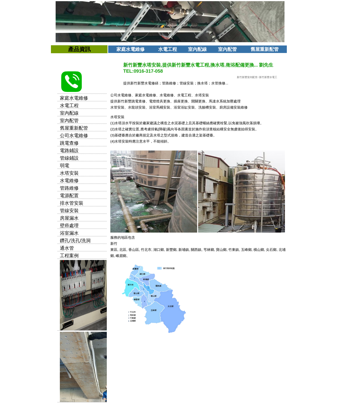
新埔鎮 (183, 250)
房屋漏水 (69, 218)
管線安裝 (69, 210)
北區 (122, 250)
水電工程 (167, 49)
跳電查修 (69, 143)
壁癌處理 (69, 225)
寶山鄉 (221, 250)
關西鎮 (196, 250)
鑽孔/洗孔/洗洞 (75, 240)
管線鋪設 (69, 158)
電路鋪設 (69, 150)
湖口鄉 (158, 250)
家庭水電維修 (130, 49)
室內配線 (197, 49)
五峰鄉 (246, 250)
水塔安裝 (69, 173)
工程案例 (69, 255)
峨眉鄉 (121, 256)
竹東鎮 (233, 250)
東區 (113, 250)
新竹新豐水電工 (268, 77)
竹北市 (146, 250)
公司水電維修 (74, 135)
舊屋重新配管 (264, 49)
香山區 (133, 250)
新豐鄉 (171, 250)
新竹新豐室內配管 (247, 77)
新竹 (113, 243)
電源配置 (69, 195)
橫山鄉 (259, 250)
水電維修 (69, 180)
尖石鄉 (271, 250)
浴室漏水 (69, 233)
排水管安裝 (71, 203)
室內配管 (227, 49)
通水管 (67, 248)
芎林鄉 (209, 250)
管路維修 (69, 188)
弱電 (64, 165)
